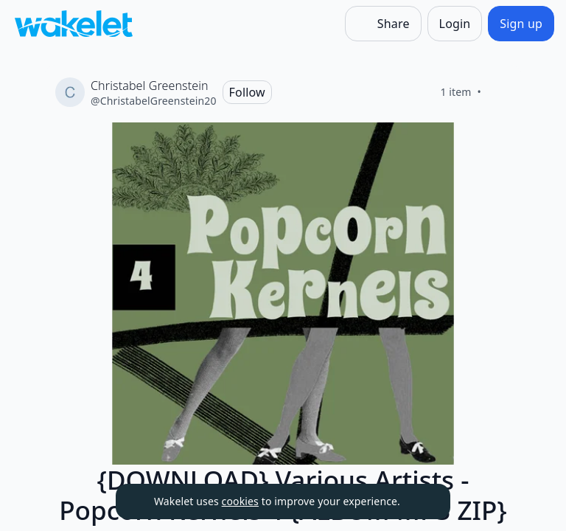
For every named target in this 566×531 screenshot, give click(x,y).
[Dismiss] (421, 501)
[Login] (455, 23)
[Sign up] (521, 23)
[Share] (383, 23)
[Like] (499, 92)
